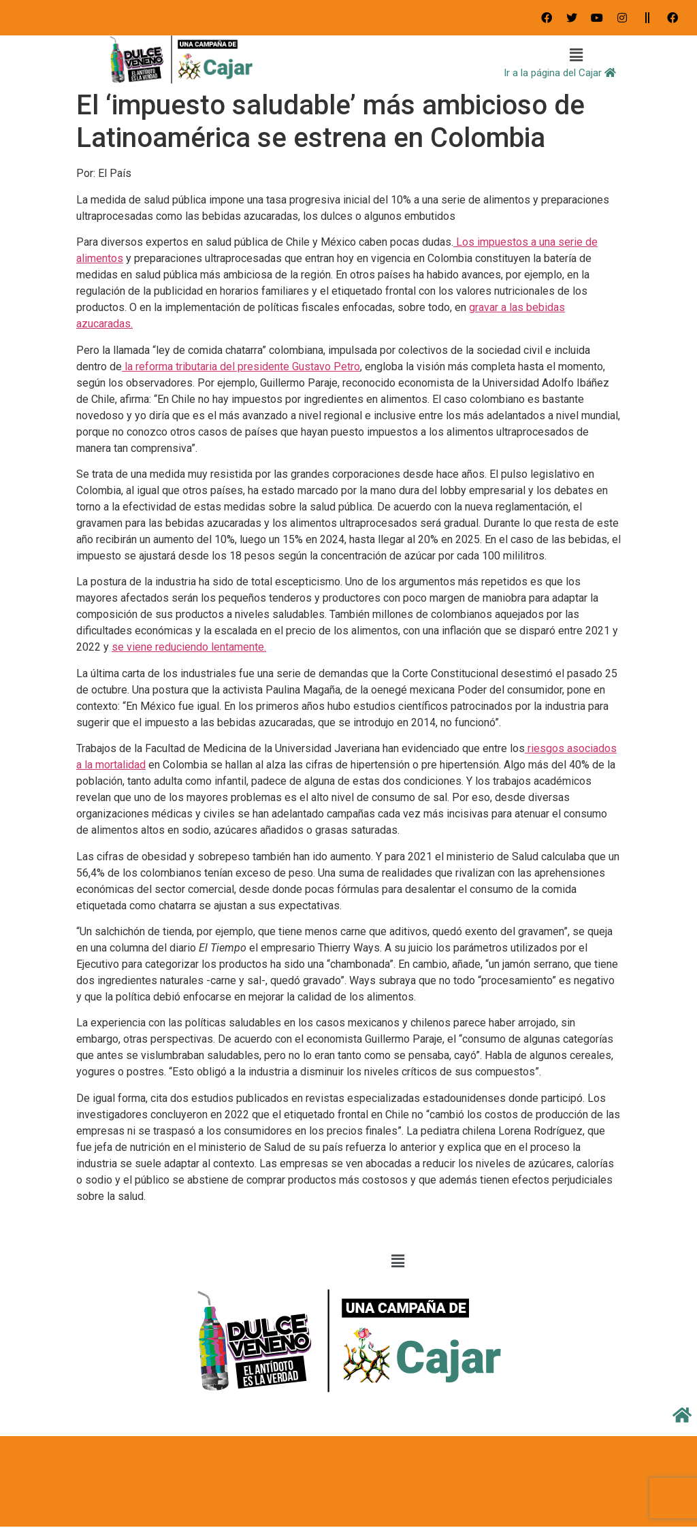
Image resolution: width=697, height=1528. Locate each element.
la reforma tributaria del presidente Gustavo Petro (241, 366)
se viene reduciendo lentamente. (189, 646)
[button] (576, 56)
